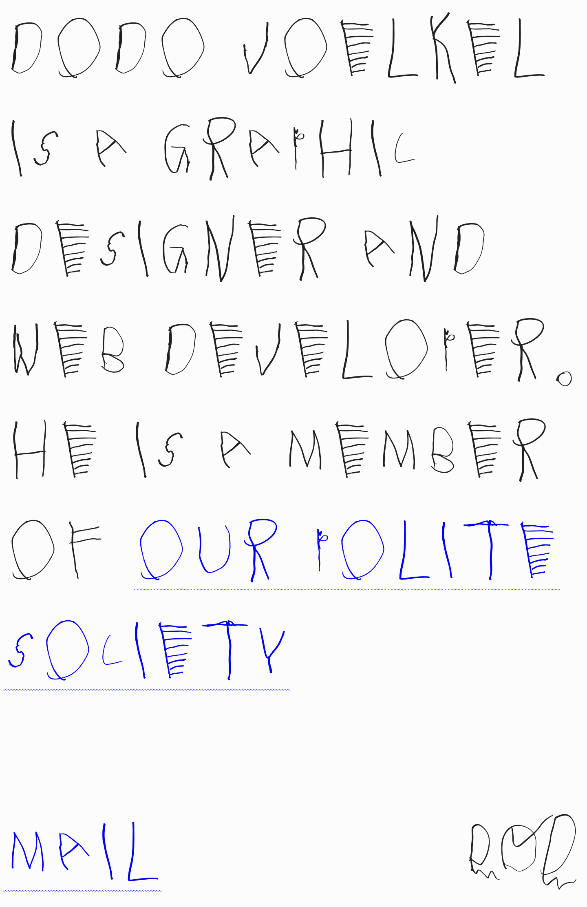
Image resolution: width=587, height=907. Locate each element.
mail (82, 821)
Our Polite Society (281, 605)
